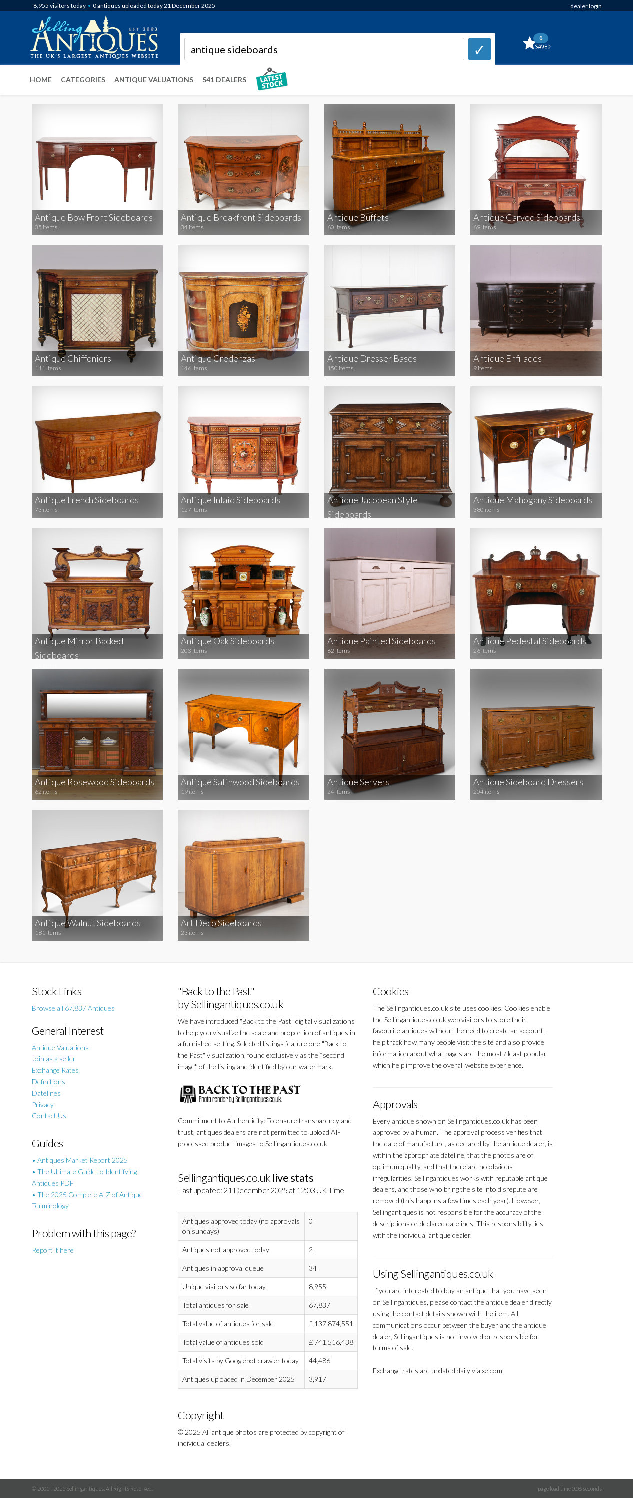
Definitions (48, 1081)
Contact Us (49, 1115)
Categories (83, 79)
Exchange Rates (55, 1070)
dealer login (586, 6)
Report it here (53, 1250)
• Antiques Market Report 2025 (80, 1160)
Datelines (46, 1093)
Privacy (43, 1104)
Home (41, 79)
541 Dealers (224, 79)
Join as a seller (54, 1058)
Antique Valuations (153, 79)
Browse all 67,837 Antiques (73, 1008)
